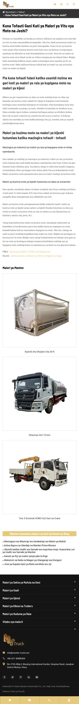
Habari (21, 11)
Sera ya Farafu (18, 691)
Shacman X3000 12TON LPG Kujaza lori (30, 251)
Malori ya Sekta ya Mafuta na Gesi (21, 582)
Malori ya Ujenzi (11, 598)
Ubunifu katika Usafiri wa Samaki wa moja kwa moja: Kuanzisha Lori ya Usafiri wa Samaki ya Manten (39, 550)
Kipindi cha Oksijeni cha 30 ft (39, 351)
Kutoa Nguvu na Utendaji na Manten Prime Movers (30, 545)
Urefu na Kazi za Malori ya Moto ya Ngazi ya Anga (36, 255)
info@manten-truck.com (18, 653)
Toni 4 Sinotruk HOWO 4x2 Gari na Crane (39, 518)
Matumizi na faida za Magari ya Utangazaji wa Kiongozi (33, 560)
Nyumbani (10, 11)
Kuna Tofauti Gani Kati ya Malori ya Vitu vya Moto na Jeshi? (35, 15)
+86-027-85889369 (16, 658)
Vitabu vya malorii (13, 621)
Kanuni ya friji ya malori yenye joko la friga (26, 556)
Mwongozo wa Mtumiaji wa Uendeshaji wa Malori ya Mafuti (35, 541)
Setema (6, 691)
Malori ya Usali (11, 590)
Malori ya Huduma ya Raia (17, 614)
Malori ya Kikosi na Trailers (18, 606)
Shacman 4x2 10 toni (39, 435)
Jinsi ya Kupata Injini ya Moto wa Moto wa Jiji (27, 564)
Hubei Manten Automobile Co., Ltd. (30, 686)
